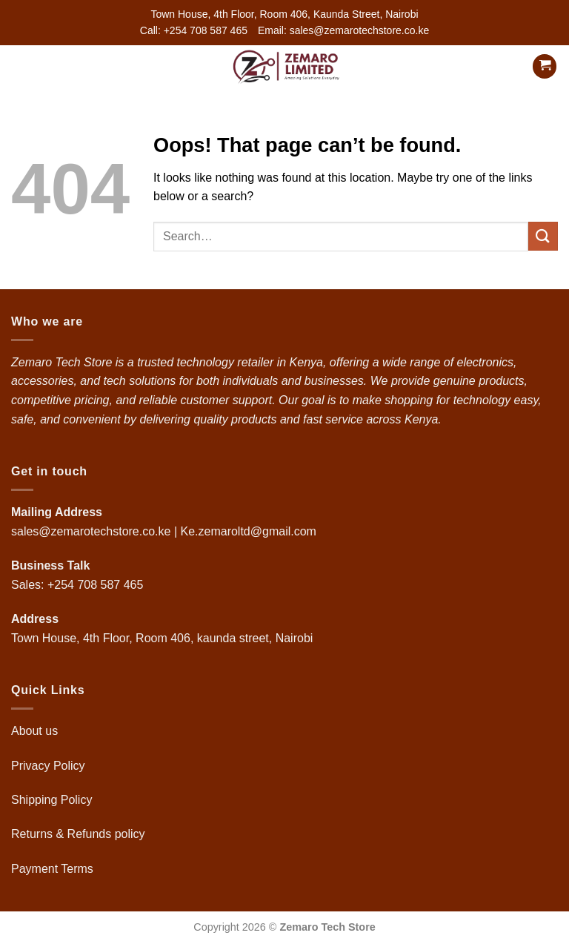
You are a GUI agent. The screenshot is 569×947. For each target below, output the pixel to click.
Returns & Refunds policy (78, 834)
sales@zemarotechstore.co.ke (90, 531)
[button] (20, 66)
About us (36, 731)
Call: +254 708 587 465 (193, 30)
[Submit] (543, 236)
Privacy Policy (48, 765)
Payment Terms (53, 868)
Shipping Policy (53, 799)
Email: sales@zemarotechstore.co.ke (343, 30)
